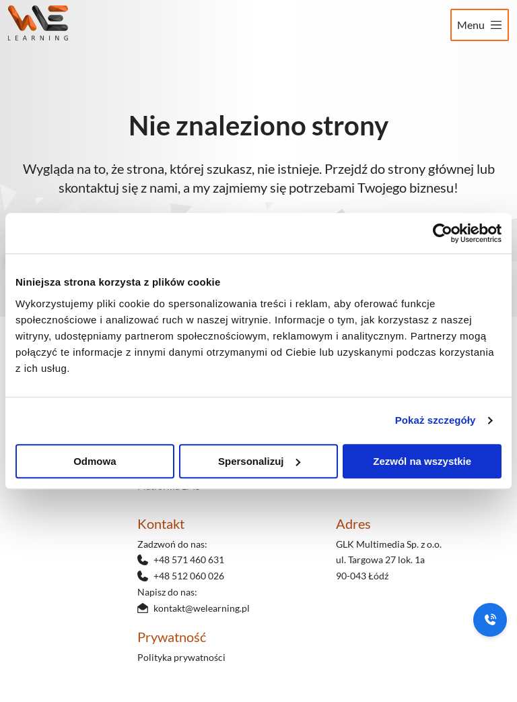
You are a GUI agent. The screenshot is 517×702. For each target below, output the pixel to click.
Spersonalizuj (259, 461)
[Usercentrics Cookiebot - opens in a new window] (443, 233)
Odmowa (94, 461)
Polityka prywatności (181, 657)
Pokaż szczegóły (435, 420)
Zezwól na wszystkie (422, 461)
